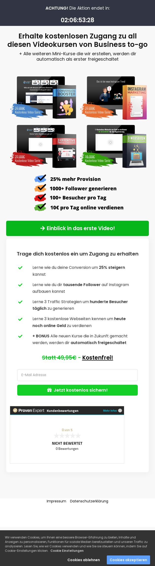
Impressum (56, 501)
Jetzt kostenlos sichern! (77, 390)
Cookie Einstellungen (67, 554)
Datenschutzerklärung (89, 501)
